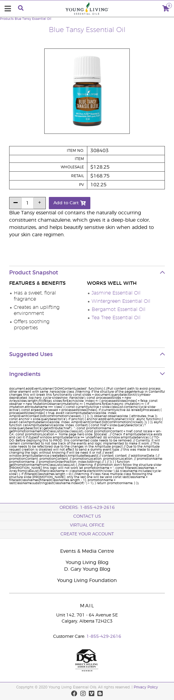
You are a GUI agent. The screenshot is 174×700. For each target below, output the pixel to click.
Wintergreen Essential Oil (121, 301)
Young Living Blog (87, 562)
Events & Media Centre (87, 551)
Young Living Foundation (87, 580)
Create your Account (87, 534)
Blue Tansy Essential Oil (33, 18)
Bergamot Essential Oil (118, 309)
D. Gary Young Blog (87, 569)
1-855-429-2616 (103, 636)
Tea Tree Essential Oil (116, 317)
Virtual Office (87, 525)
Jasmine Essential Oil (116, 293)
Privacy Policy (146, 687)
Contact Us (87, 516)
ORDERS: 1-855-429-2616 (87, 507)
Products (7, 18)
